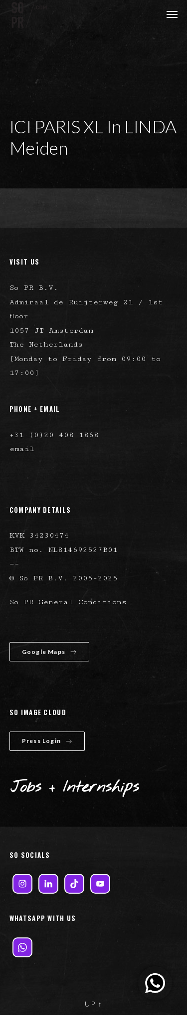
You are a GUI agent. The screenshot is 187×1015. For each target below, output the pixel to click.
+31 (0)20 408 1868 (54, 435)
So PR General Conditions (68, 602)
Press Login (47, 740)
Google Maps (49, 651)
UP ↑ (94, 1004)
